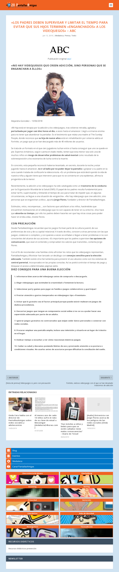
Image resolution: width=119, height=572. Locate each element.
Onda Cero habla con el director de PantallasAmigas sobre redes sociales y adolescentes (20, 420)
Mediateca (59, 35)
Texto (73, 35)
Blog (11, 450)
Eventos (13, 455)
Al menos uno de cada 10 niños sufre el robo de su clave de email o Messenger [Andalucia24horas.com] (46, 421)
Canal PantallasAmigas (20, 466)
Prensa (67, 35)
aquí (69, 58)
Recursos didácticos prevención (22, 548)
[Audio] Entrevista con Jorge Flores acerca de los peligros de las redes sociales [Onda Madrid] (98, 420)
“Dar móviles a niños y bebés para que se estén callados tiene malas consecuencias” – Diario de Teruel (72, 429)
